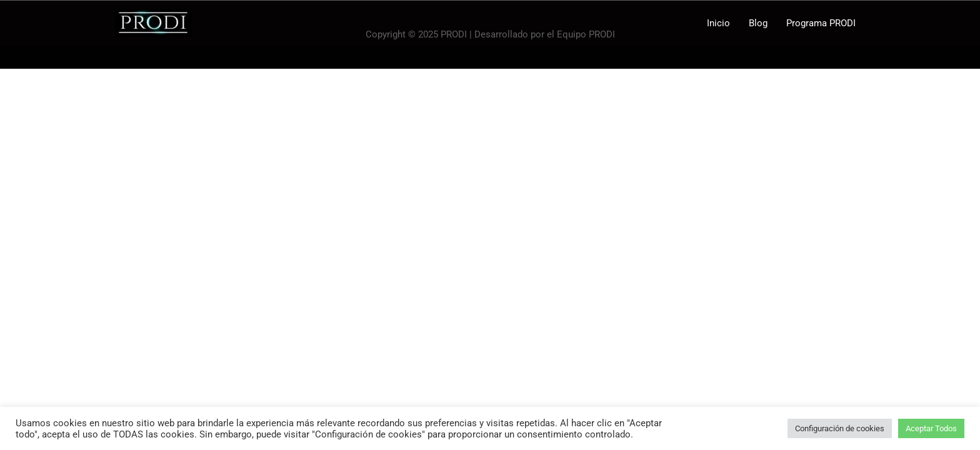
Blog (758, 23)
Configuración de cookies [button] (839, 428)
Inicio (718, 23)
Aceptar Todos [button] (931, 428)
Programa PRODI (821, 23)
